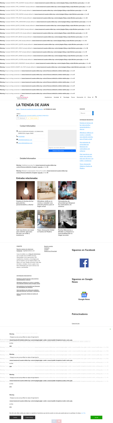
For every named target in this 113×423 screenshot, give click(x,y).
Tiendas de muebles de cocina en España (31, 109)
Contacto (46, 248)
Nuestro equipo (48, 246)
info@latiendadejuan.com (25, 139)
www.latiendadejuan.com (25, 143)
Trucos (73, 97)
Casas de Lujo (75, 323)
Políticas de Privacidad (50, 251)
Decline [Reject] (15, 417)
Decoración (80, 97)
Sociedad (56, 97)
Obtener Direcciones (58, 150)
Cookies (46, 249)
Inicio (17, 109)
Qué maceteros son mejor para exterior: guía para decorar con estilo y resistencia (28, 290)
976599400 (21, 136)
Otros (89, 97)
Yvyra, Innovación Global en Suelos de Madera (86, 166)
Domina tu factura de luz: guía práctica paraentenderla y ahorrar (28, 279)
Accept (96, 417)
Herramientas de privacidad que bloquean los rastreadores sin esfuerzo (85, 146)
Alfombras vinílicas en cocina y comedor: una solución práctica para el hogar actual (28, 283)
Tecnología (66, 97)
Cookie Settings (29, 417)
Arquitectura (48, 97)
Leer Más (83, 413)
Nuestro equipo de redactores (25, 249)
